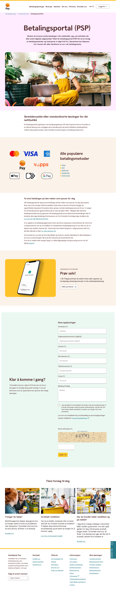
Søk (92, 6)
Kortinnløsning (93, 573)
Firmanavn (61, 327)
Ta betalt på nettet (23, 14)
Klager (72, 573)
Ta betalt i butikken (95, 565)
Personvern (73, 559)
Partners (72, 7)
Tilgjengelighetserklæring (78, 579)
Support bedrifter (38, 562)
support (31, 243)
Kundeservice (37, 565)
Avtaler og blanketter (76, 565)
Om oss (65, 7)
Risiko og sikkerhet (57, 570)
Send (61, 455)
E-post (60, 376)
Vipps (64, 165)
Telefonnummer (64, 366)
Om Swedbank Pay (57, 559)
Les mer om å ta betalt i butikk (51, 536)
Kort (63, 168)
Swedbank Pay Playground (69, 269)
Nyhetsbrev (54, 565)
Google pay (66, 173)
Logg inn (101, 7)
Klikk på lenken (67, 287)
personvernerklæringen (79, 418)
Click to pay (66, 176)
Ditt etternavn (63, 356)
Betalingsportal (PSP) (96, 562)
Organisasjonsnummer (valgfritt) (70, 336)
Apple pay (65, 170)
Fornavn (61, 346)
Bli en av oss (55, 567)
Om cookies (73, 562)
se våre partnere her (49, 231)
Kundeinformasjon (75, 567)
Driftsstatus (73, 576)
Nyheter (57, 7)
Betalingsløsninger (36, 7)
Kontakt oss (82, 7)
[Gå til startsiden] (7, 6)
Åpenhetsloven (74, 570)
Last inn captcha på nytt (82, 431)
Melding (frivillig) (64, 386)
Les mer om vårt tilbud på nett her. (36, 219)
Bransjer (49, 7)
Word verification (64, 429)
